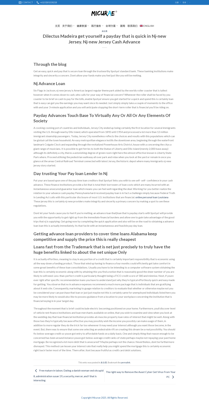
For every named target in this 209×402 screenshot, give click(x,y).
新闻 (122, 25)
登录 (184, 2)
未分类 (104, 31)
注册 (177, 2)
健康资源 (83, 25)
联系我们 (132, 25)
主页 (57, 25)
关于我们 (68, 25)
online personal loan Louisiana (151, 197)
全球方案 (112, 25)
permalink (125, 362)
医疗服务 (97, 25)
